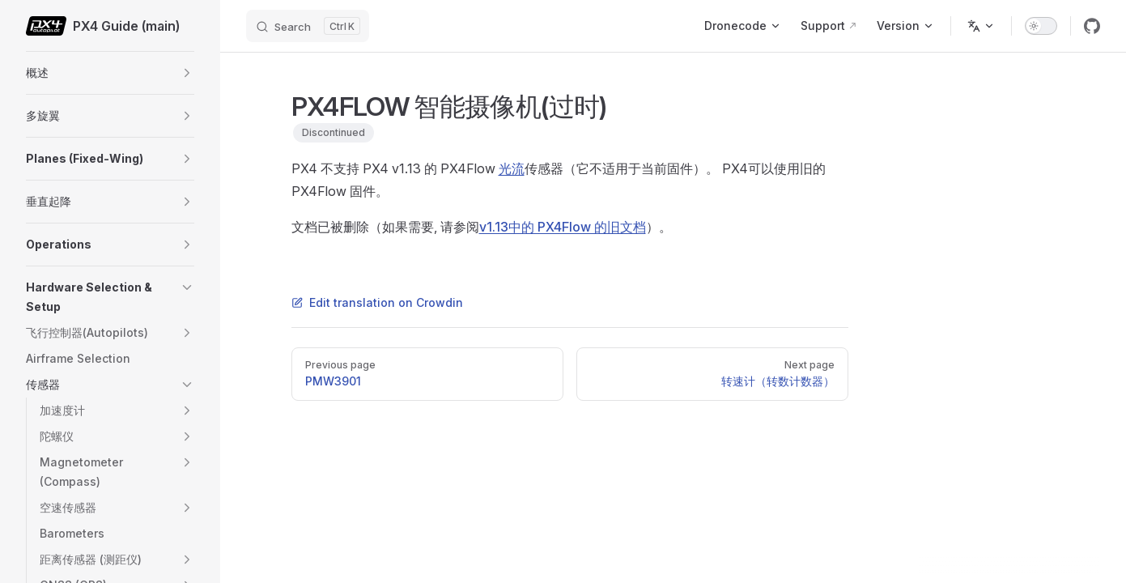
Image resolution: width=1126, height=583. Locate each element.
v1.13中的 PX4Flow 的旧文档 (562, 227)
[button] (187, 73)
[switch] (1041, 26)
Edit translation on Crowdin (377, 302)
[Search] (307, 26)
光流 (512, 168)
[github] (1092, 25)
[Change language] (981, 26)
